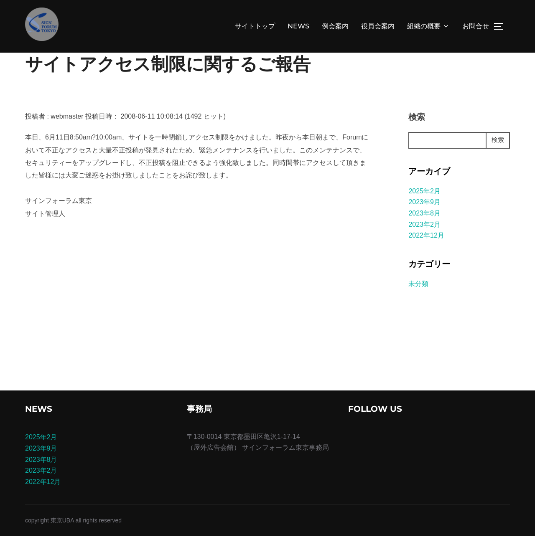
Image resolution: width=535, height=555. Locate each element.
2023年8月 (424, 232)
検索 (416, 136)
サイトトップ (255, 26)
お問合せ (475, 26)
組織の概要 (428, 26)
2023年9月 (424, 221)
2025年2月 (424, 210)
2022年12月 (426, 254)
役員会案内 (378, 26)
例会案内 (335, 26)
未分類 (418, 303)
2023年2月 (424, 243)
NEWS (298, 26)
